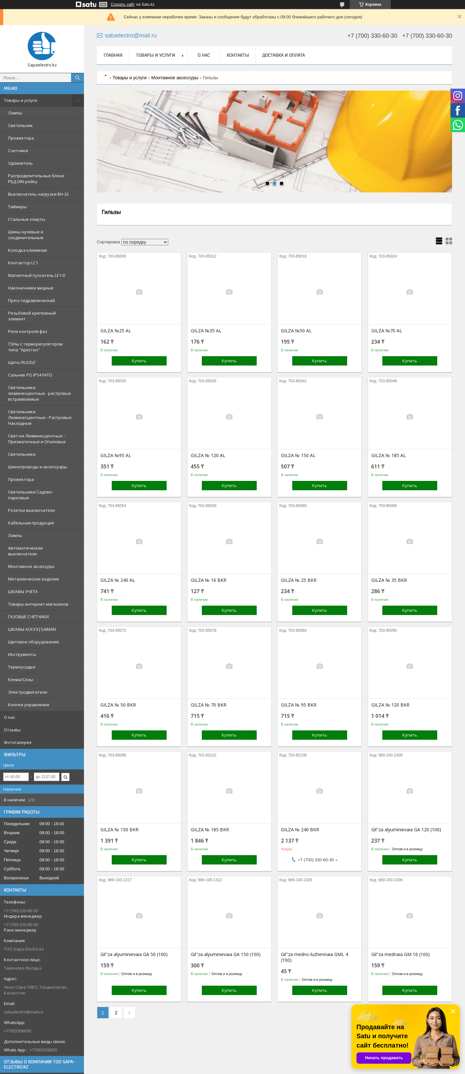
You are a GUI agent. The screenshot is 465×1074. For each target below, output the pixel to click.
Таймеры (17, 207)
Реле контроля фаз (27, 331)
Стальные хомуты (26, 219)
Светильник (20, 125)
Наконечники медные (31, 288)
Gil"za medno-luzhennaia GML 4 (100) (314, 957)
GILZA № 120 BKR (390, 705)
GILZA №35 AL (206, 331)
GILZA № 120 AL (208, 455)
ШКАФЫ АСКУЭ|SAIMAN (32, 629)
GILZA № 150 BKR (119, 830)
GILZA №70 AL (386, 331)
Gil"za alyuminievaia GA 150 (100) (226, 954)
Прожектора (21, 138)
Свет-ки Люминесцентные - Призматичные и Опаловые (37, 438)
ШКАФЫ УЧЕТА (23, 591)
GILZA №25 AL (115, 331)
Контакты (238, 55)
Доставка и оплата (283, 55)
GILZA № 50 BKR (118, 705)
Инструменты (22, 654)
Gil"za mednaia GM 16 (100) (400, 954)
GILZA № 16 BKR (208, 580)
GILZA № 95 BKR (298, 705)
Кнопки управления (28, 705)
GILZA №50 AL (296, 331)
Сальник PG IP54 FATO (30, 375)
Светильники (22, 454)
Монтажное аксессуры (31, 566)
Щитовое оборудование (33, 642)
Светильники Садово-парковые (30, 495)
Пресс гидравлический (31, 300)
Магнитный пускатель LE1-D (37, 275)
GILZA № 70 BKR (208, 705)
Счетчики (18, 150)
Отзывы (12, 730)
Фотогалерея (17, 742)
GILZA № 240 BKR (300, 830)
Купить (139, 361)
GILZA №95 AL (115, 455)
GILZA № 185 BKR (210, 830)
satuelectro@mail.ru (23, 1012)
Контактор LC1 (23, 263)
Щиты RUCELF (22, 362)
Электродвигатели (27, 692)
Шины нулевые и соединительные (26, 234)
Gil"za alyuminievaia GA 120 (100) (406, 830)
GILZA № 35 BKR (389, 580)
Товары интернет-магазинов (38, 604)
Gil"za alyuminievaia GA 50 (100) (134, 954)
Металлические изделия (33, 579)
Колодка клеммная (27, 250)
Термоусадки (21, 667)
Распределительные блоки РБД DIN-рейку (36, 178)
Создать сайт (123, 4)
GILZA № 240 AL (117, 580)
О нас (9, 717)
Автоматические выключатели (25, 551)
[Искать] (77, 78)
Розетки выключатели (31, 510)
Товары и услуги (20, 100)
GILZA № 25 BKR (298, 580)
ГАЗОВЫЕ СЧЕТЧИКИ (28, 617)
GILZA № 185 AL (388, 455)
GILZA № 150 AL (298, 455)
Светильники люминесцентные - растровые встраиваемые (39, 393)
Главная (113, 55)
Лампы (15, 113)
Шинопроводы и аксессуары (37, 467)
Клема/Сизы (20, 679)
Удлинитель (20, 163)
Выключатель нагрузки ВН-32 (38, 194)
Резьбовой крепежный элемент (32, 316)
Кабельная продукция (31, 523)
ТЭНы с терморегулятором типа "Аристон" (35, 347)
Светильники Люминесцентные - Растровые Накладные (40, 417)
